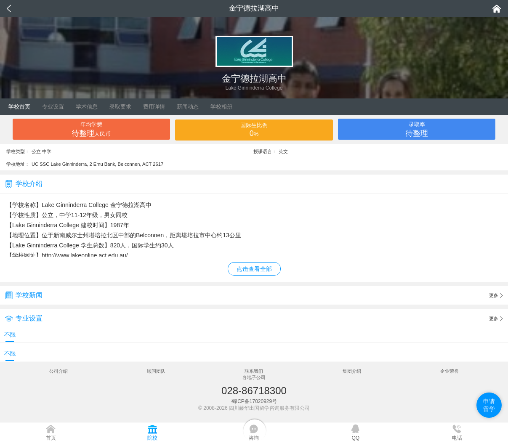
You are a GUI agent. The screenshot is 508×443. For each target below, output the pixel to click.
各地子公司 (254, 377)
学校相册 (221, 106)
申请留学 (489, 405)
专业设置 (53, 106)
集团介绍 (352, 371)
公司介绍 (58, 371)
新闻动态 (188, 106)
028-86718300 (254, 390)
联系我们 (254, 371)
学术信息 (87, 106)
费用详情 (154, 106)
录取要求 (120, 106)
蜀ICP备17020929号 (254, 401)
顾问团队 (156, 371)
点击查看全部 (254, 268)
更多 (496, 296)
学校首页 (19, 106)
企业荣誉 (449, 371)
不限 (10, 334)
